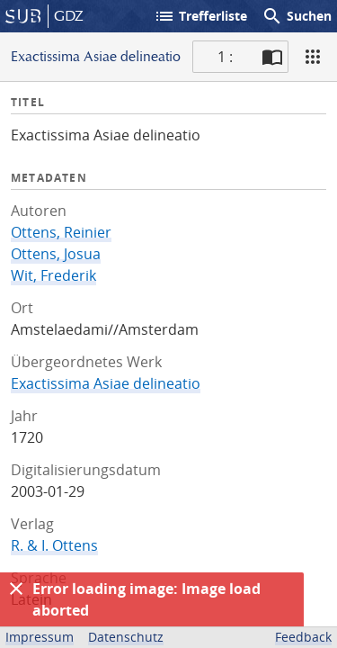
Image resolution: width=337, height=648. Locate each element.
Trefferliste (200, 16)
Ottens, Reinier (61, 232)
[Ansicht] (313, 57)
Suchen (297, 16)
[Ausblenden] (16, 588)
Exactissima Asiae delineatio (105, 383)
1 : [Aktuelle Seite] (225, 57)
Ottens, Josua (56, 254)
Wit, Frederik (53, 275)
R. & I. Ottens (54, 545)
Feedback (303, 636)
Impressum (39, 636)
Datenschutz (126, 636)
